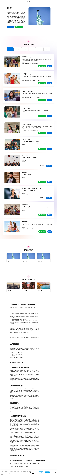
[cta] (11, 27)
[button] (8, 1)
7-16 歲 (17, 49)
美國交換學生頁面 (17, 339)
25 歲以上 (39, 49)
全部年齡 (10, 49)
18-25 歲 (32, 49)
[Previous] (48, 294)
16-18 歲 (25, 49)
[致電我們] (47, 1)
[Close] (56, 472)
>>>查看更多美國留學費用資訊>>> (16, 362)
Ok (47, 472)
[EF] (28, 1)
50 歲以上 (46, 49)
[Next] (49, 294)
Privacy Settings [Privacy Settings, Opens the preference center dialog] (41, 472)
